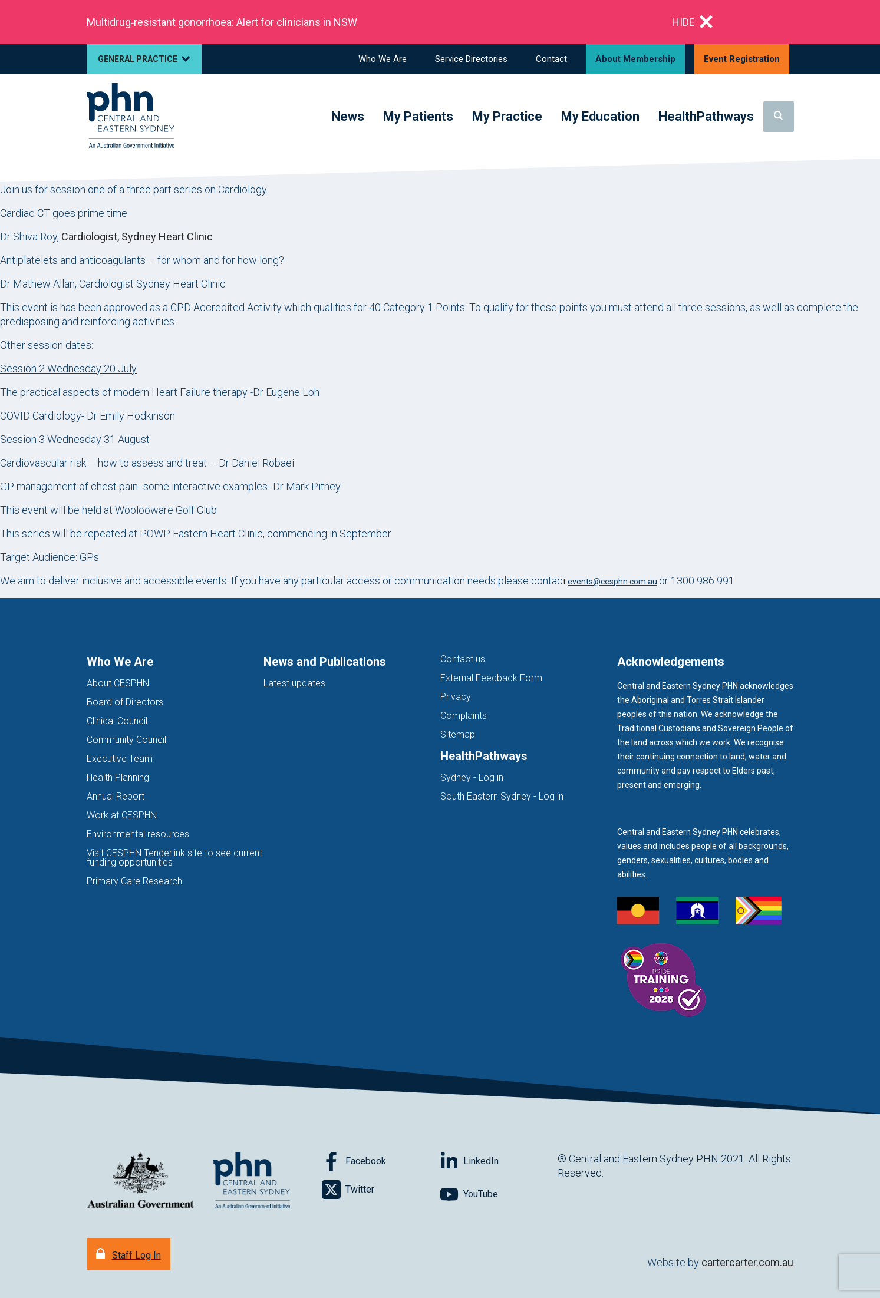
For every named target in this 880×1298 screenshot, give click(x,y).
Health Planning (118, 777)
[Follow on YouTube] (499, 1194)
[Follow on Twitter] (381, 1189)
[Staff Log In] (128, 1254)
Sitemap (457, 734)
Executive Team (120, 758)
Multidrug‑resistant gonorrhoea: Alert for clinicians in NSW (222, 22)
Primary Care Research (134, 881)
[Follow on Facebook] (381, 1161)
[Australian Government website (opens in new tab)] (141, 1181)
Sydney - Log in (471, 777)
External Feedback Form (491, 677)
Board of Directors (125, 702)
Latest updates (294, 683)
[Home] (130, 116)
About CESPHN (118, 683)
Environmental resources (138, 834)
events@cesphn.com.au (612, 581)
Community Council (126, 739)
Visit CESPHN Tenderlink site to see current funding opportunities (174, 857)
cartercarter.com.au (747, 1262)
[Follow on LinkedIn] (499, 1161)
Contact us (462, 659)
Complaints (463, 715)
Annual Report (115, 796)
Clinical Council (117, 720)
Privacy (455, 696)
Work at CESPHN (122, 815)
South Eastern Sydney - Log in (501, 796)
